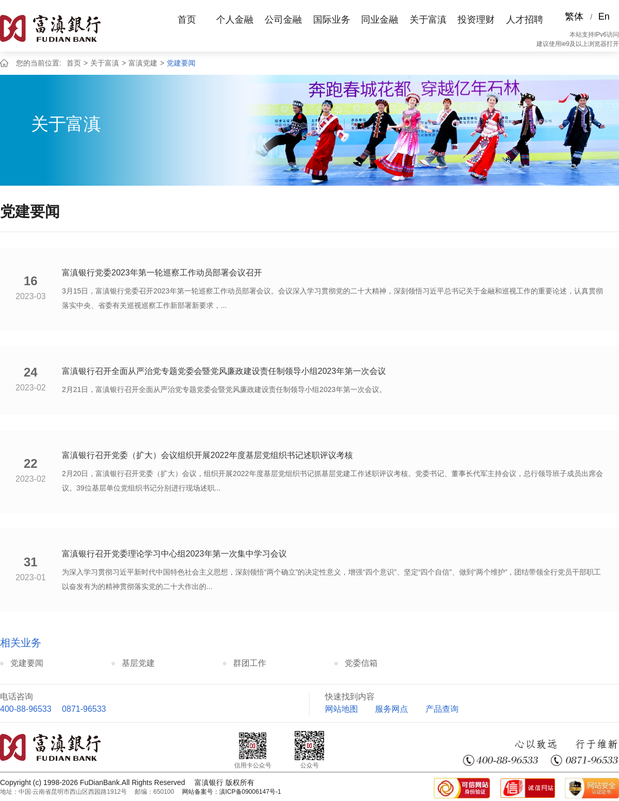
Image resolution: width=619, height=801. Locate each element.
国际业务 (331, 19)
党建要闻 (181, 63)
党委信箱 (361, 663)
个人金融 (234, 19)
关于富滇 (428, 19)
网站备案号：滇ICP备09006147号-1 (231, 791)
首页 (186, 19)
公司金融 (283, 19)
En (604, 16)
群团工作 (249, 663)
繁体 (574, 16)
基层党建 (138, 663)
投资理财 (476, 19)
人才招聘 (524, 19)
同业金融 (379, 19)
